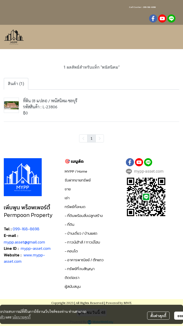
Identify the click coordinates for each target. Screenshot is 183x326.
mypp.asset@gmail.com (24, 242)
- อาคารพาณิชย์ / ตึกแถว (84, 260)
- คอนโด (71, 251)
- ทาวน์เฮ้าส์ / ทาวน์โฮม (82, 242)
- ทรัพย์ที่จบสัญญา (80, 269)
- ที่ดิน (69, 224)
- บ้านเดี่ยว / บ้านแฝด (81, 233)
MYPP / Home (76, 171)
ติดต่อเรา (72, 277)
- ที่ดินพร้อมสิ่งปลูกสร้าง (84, 215)
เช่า (67, 198)
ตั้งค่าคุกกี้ (158, 315)
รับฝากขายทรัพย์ (78, 180)
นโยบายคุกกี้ (21, 317)
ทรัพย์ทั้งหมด (75, 207)
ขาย (68, 189)
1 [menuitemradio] (91, 138)
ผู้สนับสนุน (73, 286)
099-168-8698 (26, 229)
